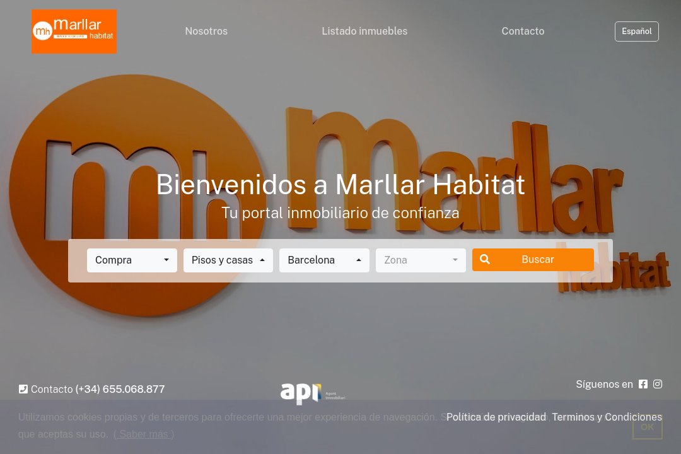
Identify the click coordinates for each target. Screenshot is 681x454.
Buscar (517, 259)
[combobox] (132, 260)
